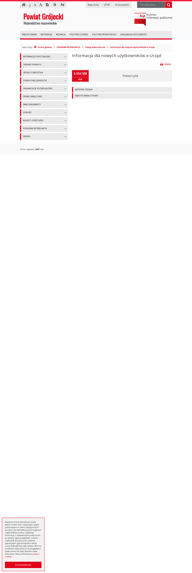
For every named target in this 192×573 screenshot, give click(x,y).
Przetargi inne (29, 459)
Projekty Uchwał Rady (32, 276)
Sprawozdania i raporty (33, 299)
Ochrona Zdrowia (30, 165)
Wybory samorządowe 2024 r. (36, 391)
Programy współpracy (32, 196)
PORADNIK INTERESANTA (68, 47)
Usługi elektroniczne (95, 47)
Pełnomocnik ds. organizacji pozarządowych (42, 214)
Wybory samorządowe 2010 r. (36, 373)
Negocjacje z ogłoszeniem (34, 447)
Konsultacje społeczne (33, 202)
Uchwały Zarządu (30, 246)
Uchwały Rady (29, 240)
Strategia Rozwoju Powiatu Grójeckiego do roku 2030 (41, 283)
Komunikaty (28, 341)
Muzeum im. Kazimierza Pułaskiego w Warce (42, 159)
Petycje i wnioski (30, 353)
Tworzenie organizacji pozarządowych (39, 220)
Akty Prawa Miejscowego (34, 252)
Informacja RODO (31, 75)
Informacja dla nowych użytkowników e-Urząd (132, 47)
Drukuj (165, 64)
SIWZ (25, 423)
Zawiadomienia (29, 329)
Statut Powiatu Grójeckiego (35, 270)
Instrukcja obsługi (30, 63)
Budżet (26, 435)
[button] (122, 89)
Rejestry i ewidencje (31, 323)
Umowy (26, 417)
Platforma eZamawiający (34, 405)
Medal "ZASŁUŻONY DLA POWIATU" (39, 264)
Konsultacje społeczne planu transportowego (42, 347)
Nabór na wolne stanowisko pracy (38, 133)
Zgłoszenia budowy (31, 335)
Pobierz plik (130, 76)
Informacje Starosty (31, 317)
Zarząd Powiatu (30, 95)
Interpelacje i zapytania (33, 359)
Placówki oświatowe (32, 147)
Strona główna (43, 47)
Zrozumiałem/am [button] (23, 565)
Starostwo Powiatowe (32, 121)
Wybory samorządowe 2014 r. (36, 379)
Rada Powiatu (29, 89)
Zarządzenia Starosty (32, 258)
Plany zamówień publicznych (35, 470)
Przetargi (27, 411)
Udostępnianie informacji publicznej (38, 69)
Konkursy (27, 127)
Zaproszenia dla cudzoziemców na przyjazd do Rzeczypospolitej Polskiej (42, 516)
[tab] (122, 89)
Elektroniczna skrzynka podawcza (37, 496)
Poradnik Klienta (30, 490)
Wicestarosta (28, 107)
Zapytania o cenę (30, 465)
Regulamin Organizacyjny (34, 234)
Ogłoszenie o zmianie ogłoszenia (37, 441)
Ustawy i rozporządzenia (33, 305)
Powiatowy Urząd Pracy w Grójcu (37, 176)
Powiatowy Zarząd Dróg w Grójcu (37, 153)
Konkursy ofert (29, 208)
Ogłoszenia (28, 429)
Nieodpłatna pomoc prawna (35, 502)
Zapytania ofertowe (31, 453)
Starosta (26, 101)
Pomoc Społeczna (31, 170)
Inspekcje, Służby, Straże (33, 182)
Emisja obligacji (29, 476)
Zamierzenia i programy (33, 311)
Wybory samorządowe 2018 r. (36, 385)
